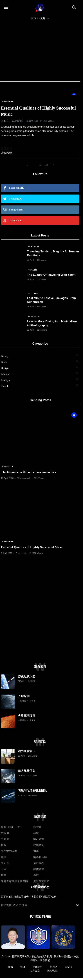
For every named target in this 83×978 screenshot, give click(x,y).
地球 (3, 857)
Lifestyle (5, 380)
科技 (36, 833)
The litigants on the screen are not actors (28, 472)
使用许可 (38, 967)
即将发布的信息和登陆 (14, 881)
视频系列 (38, 845)
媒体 (22, 967)
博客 (36, 851)
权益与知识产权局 (42, 956)
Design (5, 368)
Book (4, 362)
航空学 (37, 827)
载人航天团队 (26, 770)
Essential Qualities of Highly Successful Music (32, 547)
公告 (18, 827)
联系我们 (45, 960)
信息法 (53, 967)
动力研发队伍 (26, 751)
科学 (3, 875)
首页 (33, 18)
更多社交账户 (41, 881)
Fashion (5, 374)
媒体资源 (38, 869)
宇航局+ (5, 839)
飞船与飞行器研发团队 (32, 790)
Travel (4, 386)
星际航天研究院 (21, 956)
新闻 (3, 827)
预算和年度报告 (62, 956)
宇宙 (3, 869)
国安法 (68, 967)
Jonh (6, 121)
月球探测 (24, 696)
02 (40, 165)
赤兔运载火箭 (26, 676)
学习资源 (38, 839)
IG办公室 (35, 970)
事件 (36, 875)
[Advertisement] (40, 51)
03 (46, 165)
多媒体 (5, 833)
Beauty (5, 356)
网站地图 (52, 970)
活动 (11, 827)
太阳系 (5, 863)
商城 (10, 967)
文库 (43, 18)
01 (34, 165)
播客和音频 (40, 857)
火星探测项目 (26, 715)
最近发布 (38, 863)
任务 (3, 845)
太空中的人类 (9, 851)
